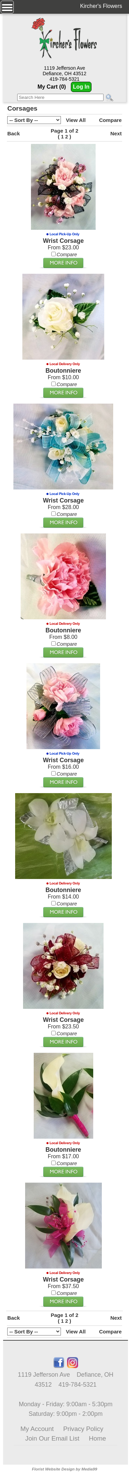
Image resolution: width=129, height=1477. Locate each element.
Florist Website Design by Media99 (64, 1469)
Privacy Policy (83, 1428)
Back (13, 133)
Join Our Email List (52, 1438)
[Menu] (7, 7)
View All (76, 120)
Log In (81, 87)
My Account (37, 1428)
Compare (110, 120)
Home (97, 1438)
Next (116, 133)
